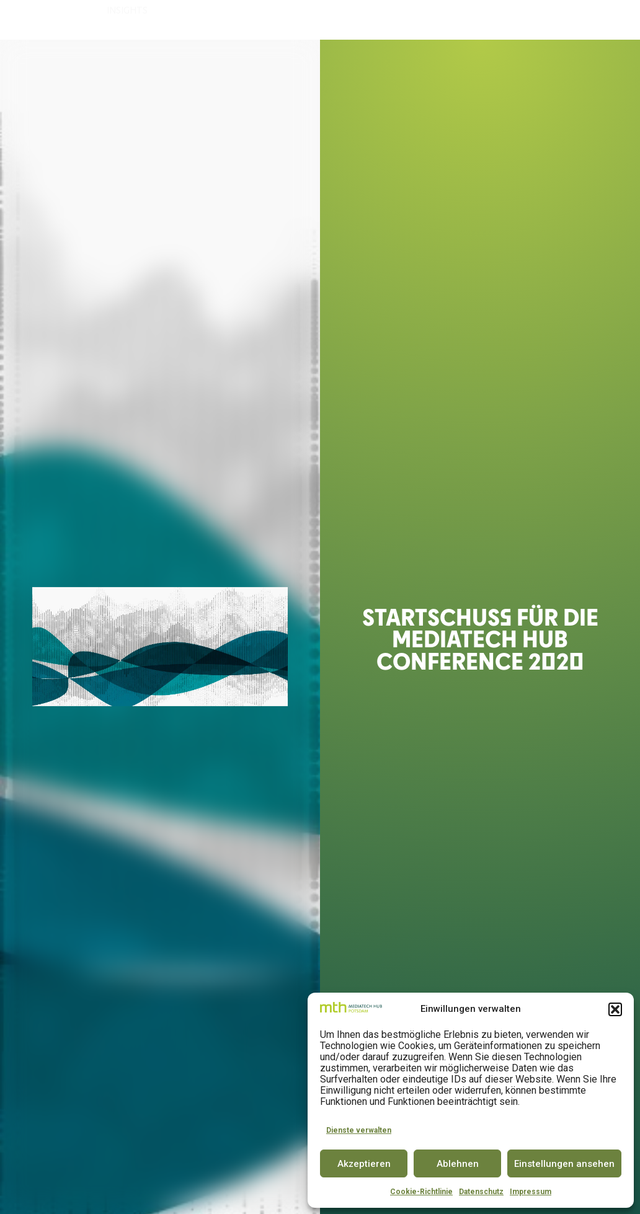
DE (590, 20)
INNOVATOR (346, 20)
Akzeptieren (364, 1163)
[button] (615, 1009)
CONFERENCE (410, 20)
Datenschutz (481, 1191)
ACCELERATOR (245, 20)
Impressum (530, 1191)
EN (613, 20)
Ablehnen (458, 1163)
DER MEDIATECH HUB (157, 20)
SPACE (298, 20)
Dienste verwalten (358, 1130)
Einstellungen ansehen (564, 1163)
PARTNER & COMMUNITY (502, 20)
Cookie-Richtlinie (421, 1191)
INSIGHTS (130, 49)
